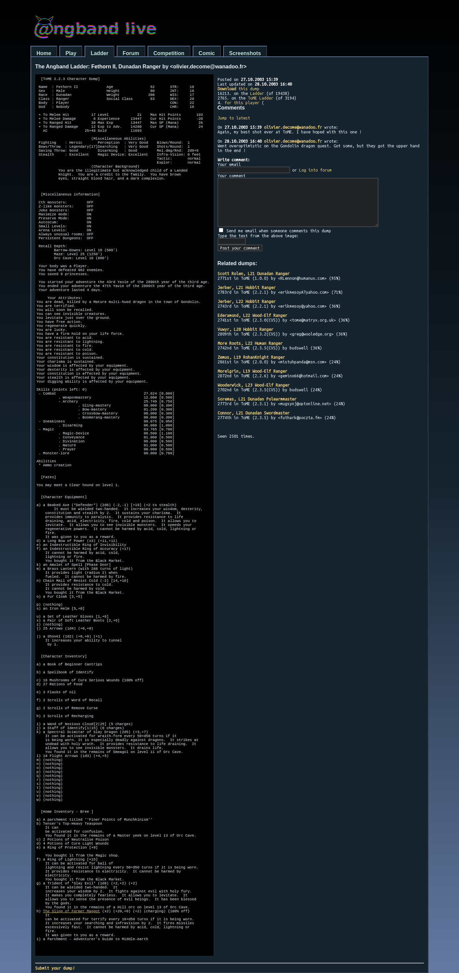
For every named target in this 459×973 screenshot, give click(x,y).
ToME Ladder (260, 98)
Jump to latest (234, 117)
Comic (207, 53)
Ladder (99, 53)
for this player (242, 102)
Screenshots (245, 53)
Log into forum (315, 170)
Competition (169, 53)
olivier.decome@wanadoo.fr (293, 127)
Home (43, 53)
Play (70, 53)
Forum (131, 53)
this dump (238, 88)
